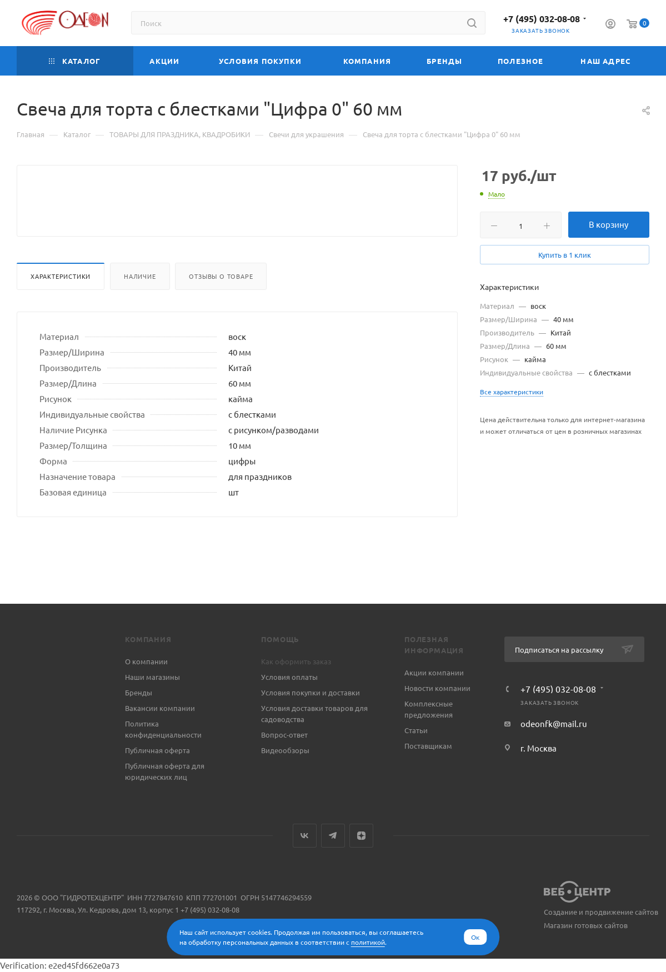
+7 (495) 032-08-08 (541, 18)
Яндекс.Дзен (361, 836)
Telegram (333, 836)
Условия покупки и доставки (310, 692)
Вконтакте (305, 836)
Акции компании (434, 672)
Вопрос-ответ (284, 734)
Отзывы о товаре (221, 302)
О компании (146, 661)
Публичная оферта (157, 750)
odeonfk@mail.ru (553, 723)
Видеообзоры (285, 750)
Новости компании (437, 688)
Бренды (138, 692)
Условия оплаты (289, 677)
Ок (475, 937)
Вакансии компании (160, 708)
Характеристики (61, 302)
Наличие (140, 302)
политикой (368, 942)
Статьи (416, 730)
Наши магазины (152, 677)
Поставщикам (428, 745)
